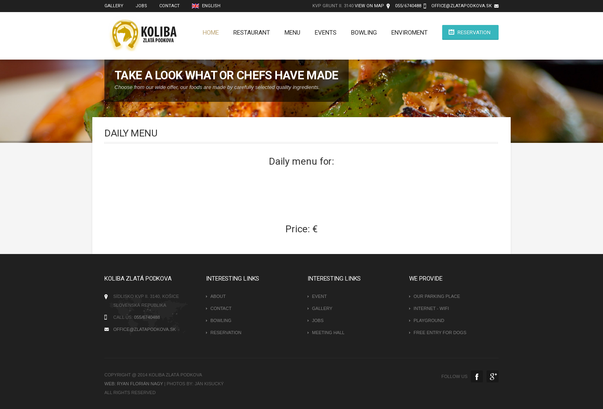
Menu (292, 32)
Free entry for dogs (440, 332)
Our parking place (437, 296)
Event (319, 296)
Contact (220, 308)
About (218, 296)
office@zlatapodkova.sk (461, 5)
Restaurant (251, 32)
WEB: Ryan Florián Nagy (133, 383)
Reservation (474, 32)
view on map (369, 5)
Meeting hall (328, 332)
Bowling (364, 32)
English (206, 5)
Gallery (322, 308)
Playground (429, 320)
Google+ (493, 376)
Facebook (477, 376)
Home (211, 32)
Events (326, 32)
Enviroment (409, 32)
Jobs (318, 320)
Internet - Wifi (431, 308)
